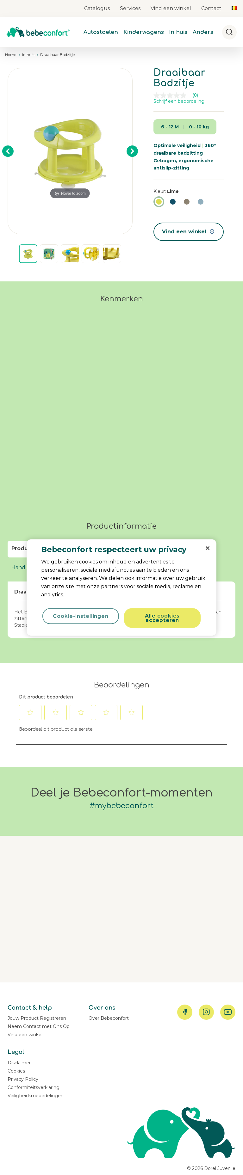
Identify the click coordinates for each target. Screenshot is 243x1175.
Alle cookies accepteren (162, 618)
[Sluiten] (208, 548)
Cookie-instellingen (80, 616)
